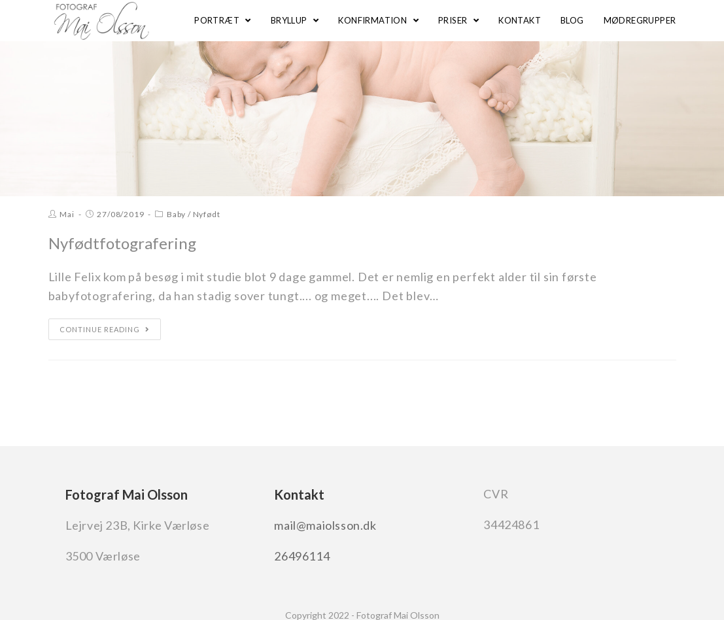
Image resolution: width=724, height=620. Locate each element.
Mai (67, 214)
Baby (176, 214)
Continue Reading (105, 329)
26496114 (302, 556)
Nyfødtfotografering (122, 242)
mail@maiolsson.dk (325, 525)
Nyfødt (206, 214)
